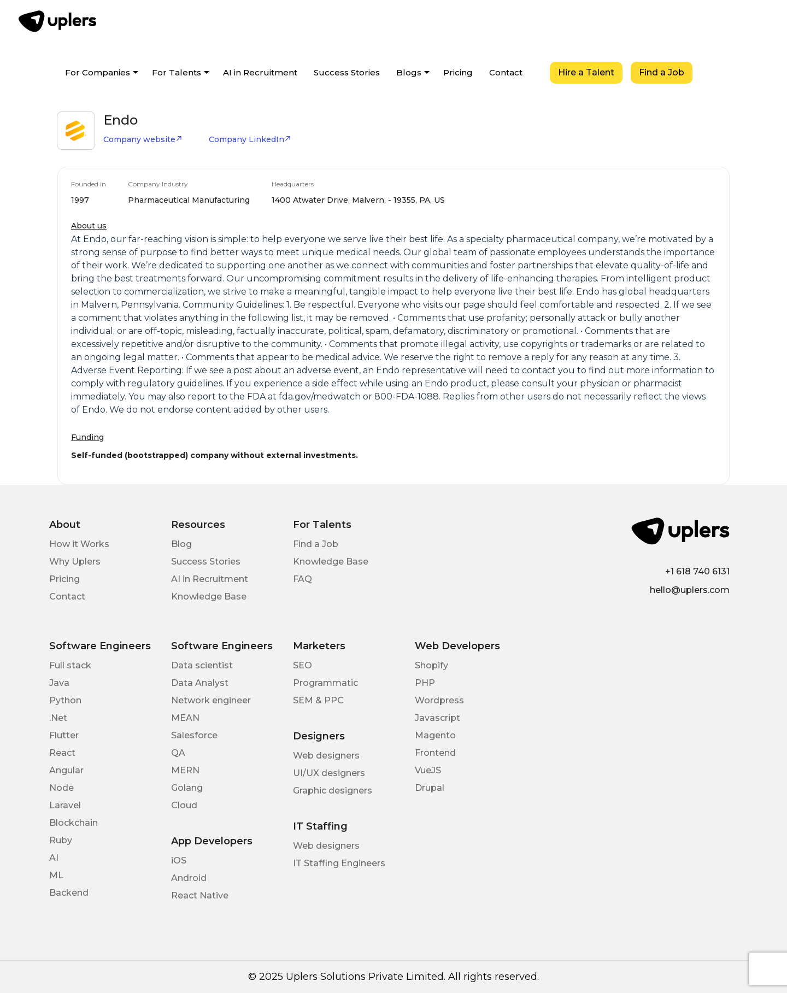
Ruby (60, 840)
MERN (185, 770)
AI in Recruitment (260, 72)
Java (59, 683)
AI (53, 858)
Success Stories (347, 72)
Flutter (64, 735)
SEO (302, 665)
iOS (178, 860)
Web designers (326, 755)
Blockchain (73, 823)
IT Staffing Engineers (339, 863)
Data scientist (202, 665)
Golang (187, 788)
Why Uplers (75, 561)
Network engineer (211, 700)
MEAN (185, 718)
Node (61, 788)
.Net (58, 718)
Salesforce (194, 735)
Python (65, 700)
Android (189, 878)
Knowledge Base (208, 596)
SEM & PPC (318, 700)
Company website (143, 139)
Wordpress (439, 700)
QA (178, 753)
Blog (181, 544)
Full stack (70, 665)
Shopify (431, 665)
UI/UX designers (329, 773)
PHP (425, 683)
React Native (199, 895)
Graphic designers (332, 790)
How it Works (79, 544)
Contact (505, 72)
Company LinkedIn (250, 139)
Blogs (408, 72)
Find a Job (661, 72)
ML (56, 875)
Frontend (435, 753)
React (62, 753)
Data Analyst (199, 683)
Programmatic (325, 683)
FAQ (302, 579)
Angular (66, 770)
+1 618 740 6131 (697, 571)
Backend (69, 893)
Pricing (458, 72)
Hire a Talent (586, 72)
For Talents (176, 72)
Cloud (184, 805)
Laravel (65, 805)
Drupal (429, 788)
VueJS (428, 770)
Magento (435, 735)
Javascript (437, 718)
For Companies (97, 72)
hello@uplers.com (690, 590)
